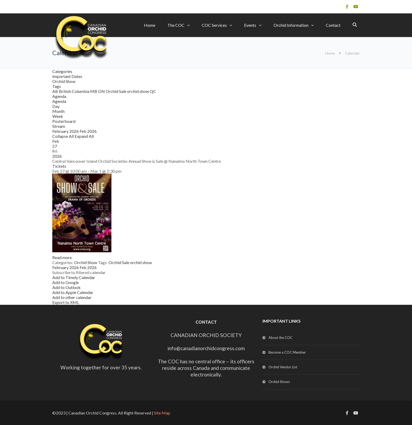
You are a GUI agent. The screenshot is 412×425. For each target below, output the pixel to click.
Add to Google (65, 282)
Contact (333, 25)
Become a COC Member (287, 352)
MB (94, 91)
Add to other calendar (71, 297)
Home (149, 25)
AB (55, 91)
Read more (62, 257)
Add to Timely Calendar (73, 277)
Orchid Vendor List (283, 367)
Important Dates (67, 76)
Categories (62, 71)
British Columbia (74, 91)
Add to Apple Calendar (72, 292)
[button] (79, 272)
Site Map (162, 412)
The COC (175, 25)
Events (250, 25)
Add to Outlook (66, 287)
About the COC (280, 337)
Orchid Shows (279, 382)
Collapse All (63, 136)
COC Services (214, 25)
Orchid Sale (116, 91)
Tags (56, 86)
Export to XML (65, 302)
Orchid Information (291, 25)
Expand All (84, 136)
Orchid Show (63, 81)
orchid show (138, 91)
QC (153, 91)
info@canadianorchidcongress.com (206, 348)
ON (102, 91)
